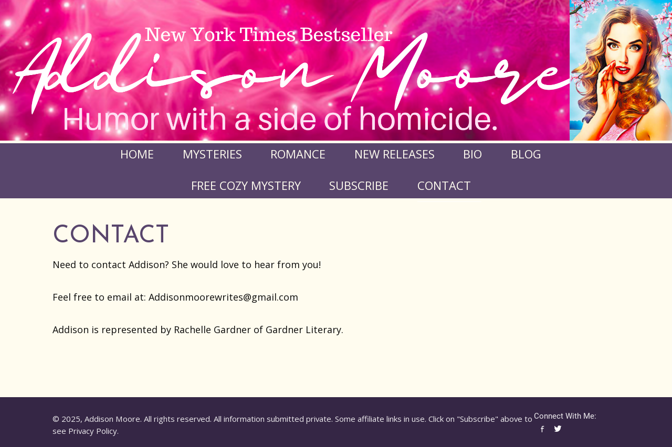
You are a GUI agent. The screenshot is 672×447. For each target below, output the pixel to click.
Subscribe (358, 185)
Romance (298, 154)
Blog (526, 154)
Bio (472, 154)
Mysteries (212, 154)
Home (137, 154)
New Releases (394, 154)
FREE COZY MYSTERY (246, 185)
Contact (444, 185)
